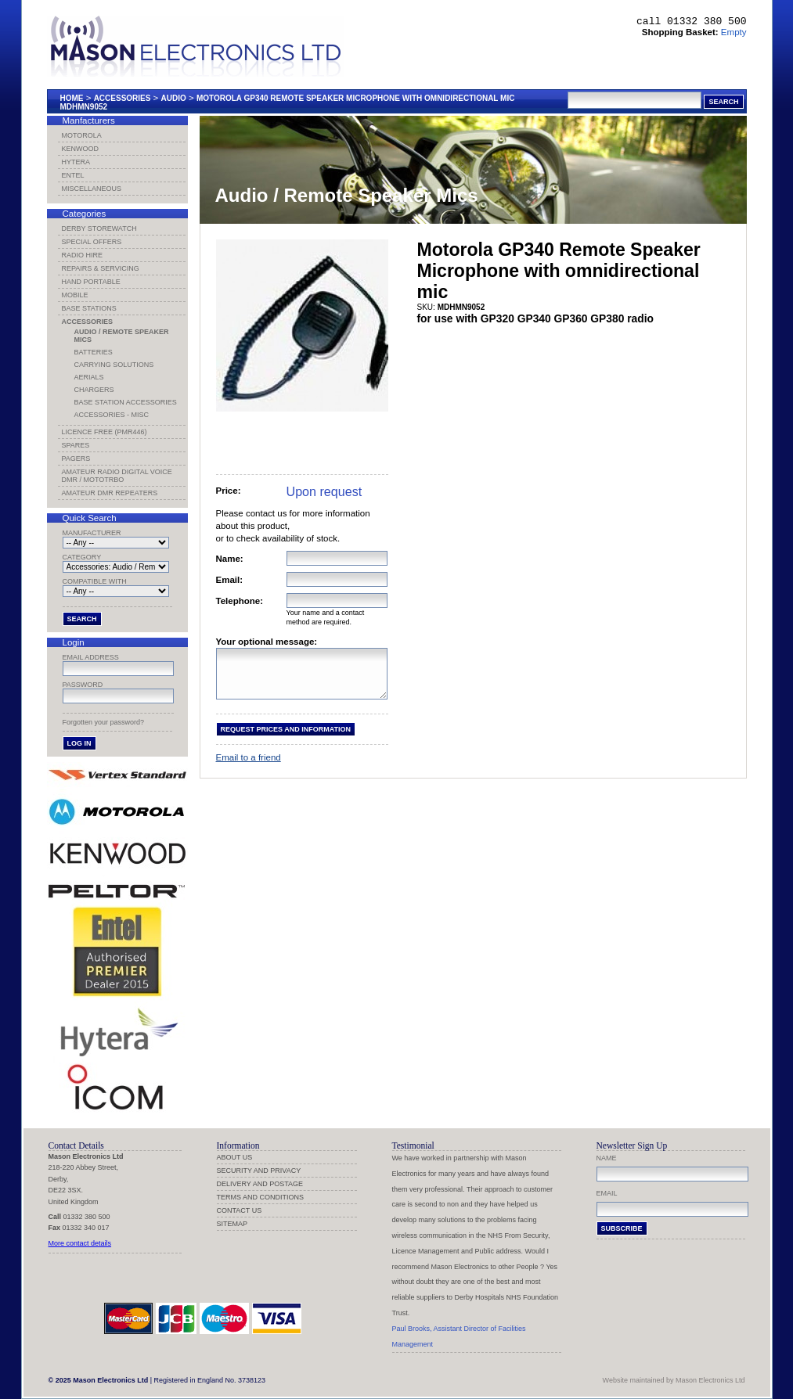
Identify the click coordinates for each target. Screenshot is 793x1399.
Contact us (239, 1210)
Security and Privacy (259, 1170)
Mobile (75, 295)
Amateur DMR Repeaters (110, 493)
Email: (229, 579)
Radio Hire (82, 255)
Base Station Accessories (125, 402)
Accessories (122, 98)
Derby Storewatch (99, 228)
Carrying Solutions (114, 365)
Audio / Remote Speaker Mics (121, 335)
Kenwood (80, 149)
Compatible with (95, 581)
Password (83, 685)
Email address (91, 657)
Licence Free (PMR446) (104, 432)
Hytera (76, 162)
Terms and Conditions (261, 1197)
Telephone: (240, 601)
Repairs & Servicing (100, 268)
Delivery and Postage (260, 1184)
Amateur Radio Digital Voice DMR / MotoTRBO (117, 476)
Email (607, 1193)
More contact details (80, 1243)
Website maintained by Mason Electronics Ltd (674, 1380)
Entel (73, 175)
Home (72, 98)
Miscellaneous (92, 188)
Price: (228, 490)
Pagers (76, 458)
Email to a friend (248, 766)
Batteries (93, 352)
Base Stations (89, 308)
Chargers (94, 390)
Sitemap (232, 1224)
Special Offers (92, 242)
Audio (173, 98)
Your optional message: (267, 641)
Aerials (89, 377)
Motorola (82, 135)
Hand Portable (91, 282)
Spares (76, 445)
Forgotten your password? (104, 722)
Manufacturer (92, 533)
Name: (229, 558)
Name (607, 1158)
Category (82, 557)
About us (235, 1157)
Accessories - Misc (112, 415)
